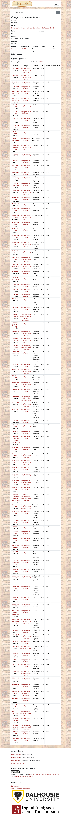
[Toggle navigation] (56, 4)
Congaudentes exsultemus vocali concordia (25, 713)
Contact (15, 786)
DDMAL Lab (15, 760)
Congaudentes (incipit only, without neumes (26, 398)
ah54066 (24, 49)
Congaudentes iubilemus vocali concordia (26, 673)
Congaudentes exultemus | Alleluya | (25, 693)
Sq (12, 49)
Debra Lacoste (16, 754)
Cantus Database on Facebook (20, 788)
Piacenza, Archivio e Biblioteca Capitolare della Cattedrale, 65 (32, 28)
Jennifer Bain (15, 757)
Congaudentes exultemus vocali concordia (26, 70)
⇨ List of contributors (17, 763)
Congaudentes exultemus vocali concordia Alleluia (25, 507)
